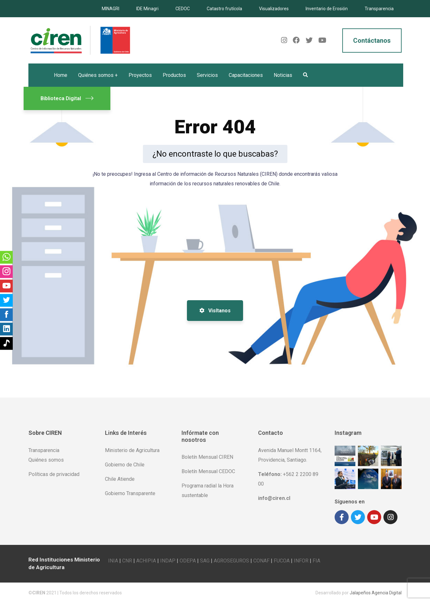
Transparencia (379, 8)
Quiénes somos (46, 460)
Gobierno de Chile (125, 465)
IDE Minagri (147, 8)
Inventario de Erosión (327, 8)
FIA (316, 560)
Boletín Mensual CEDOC (208, 471)
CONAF (261, 560)
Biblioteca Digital (67, 98)
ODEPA (188, 560)
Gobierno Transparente (130, 493)
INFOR (301, 560)
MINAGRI (110, 8)
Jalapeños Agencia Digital (376, 591)
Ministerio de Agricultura (132, 450)
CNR (127, 560)
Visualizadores (274, 8)
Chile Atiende (120, 479)
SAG (205, 560)
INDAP (167, 560)
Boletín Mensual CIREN (207, 457)
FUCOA (282, 560)
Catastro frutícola (224, 8)
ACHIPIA (146, 560)
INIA (113, 560)
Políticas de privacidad (53, 474)
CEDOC (182, 8)
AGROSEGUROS (231, 560)
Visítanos (215, 311)
